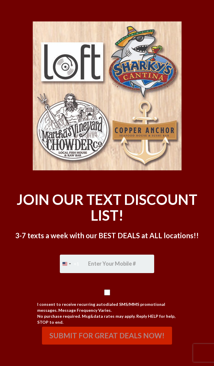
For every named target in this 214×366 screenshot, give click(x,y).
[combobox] (69, 264)
